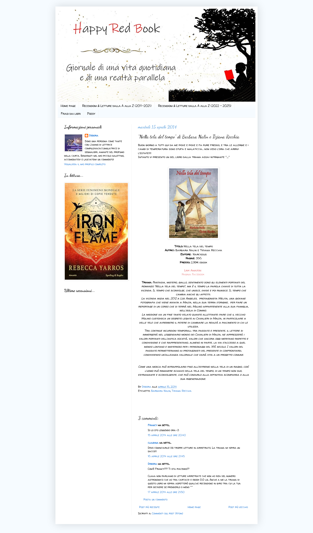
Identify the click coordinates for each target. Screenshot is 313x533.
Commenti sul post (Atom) (167, 513)
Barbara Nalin (160, 391)
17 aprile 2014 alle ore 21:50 (166, 492)
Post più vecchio (238, 507)
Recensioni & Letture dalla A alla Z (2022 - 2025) (194, 106)
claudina (153, 443)
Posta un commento (155, 499)
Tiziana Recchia (181, 391)
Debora (147, 387)
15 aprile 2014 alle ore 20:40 (167, 435)
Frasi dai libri (71, 113)
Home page (68, 106)
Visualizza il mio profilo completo (84, 164)
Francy (152, 425)
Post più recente (149, 507)
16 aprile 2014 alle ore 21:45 (166, 456)
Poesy (91, 113)
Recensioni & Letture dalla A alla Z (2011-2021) (117, 106)
